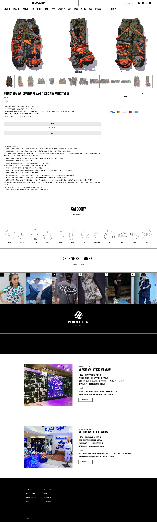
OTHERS (83, 9)
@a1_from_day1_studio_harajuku (96, 385)
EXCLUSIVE (16, 9)
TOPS (32, 9)
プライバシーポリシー (30, 498)
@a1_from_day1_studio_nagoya (95, 447)
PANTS (47, 9)
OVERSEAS (113, 9)
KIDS (90, 9)
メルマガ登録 (47, 503)
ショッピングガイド (29, 494)
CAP (53, 9)
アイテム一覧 (28, 490)
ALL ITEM (7, 9)
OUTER (25, 9)
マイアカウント (47, 498)
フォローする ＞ (78, 326)
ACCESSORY (61, 9)
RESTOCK (98, 9)
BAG (69, 9)
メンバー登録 (127, 3)
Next (152, 43)
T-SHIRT (39, 9)
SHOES (76, 9)
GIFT (105, 9)
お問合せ (26, 503)
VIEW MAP (85, 401)
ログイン (134, 3)
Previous (5, 43)
